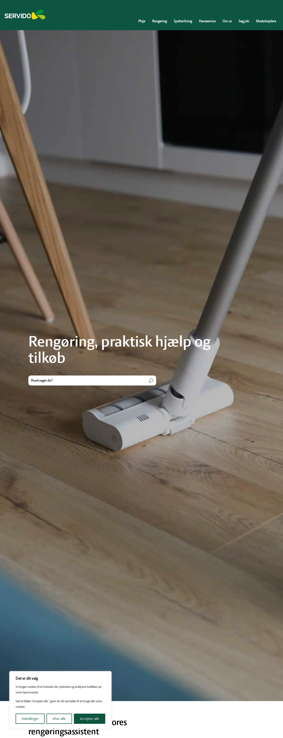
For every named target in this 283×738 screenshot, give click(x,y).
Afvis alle (59, 718)
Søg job (244, 21)
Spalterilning (183, 21)
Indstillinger (30, 718)
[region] (60, 700)
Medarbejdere (266, 21)
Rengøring (159, 21)
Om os (227, 21)
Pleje (141, 21)
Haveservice (207, 21)
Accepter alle (89, 718)
